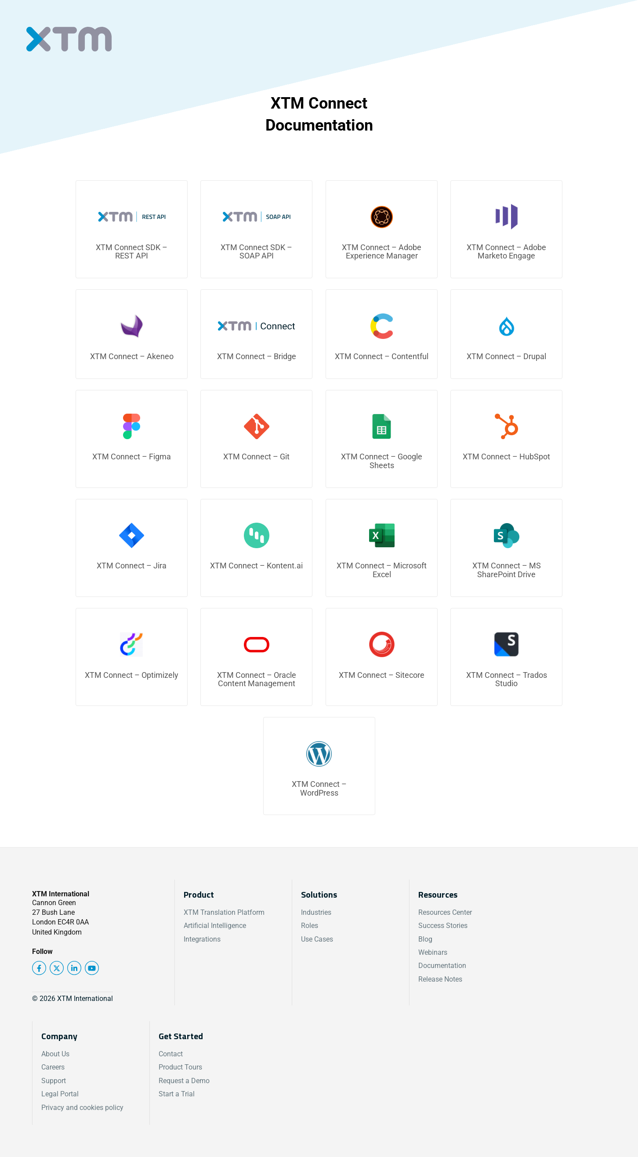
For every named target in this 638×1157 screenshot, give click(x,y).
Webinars (432, 952)
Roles (309, 925)
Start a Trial (177, 1094)
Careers (53, 1067)
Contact (171, 1054)
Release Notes (440, 979)
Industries (316, 912)
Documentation (442, 965)
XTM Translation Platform (224, 912)
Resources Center (445, 912)
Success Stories (443, 925)
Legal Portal (60, 1094)
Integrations (202, 939)
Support (53, 1081)
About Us (55, 1054)
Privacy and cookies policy (82, 1107)
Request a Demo (184, 1081)
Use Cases (317, 939)
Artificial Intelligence (215, 925)
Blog (425, 939)
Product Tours (180, 1067)
